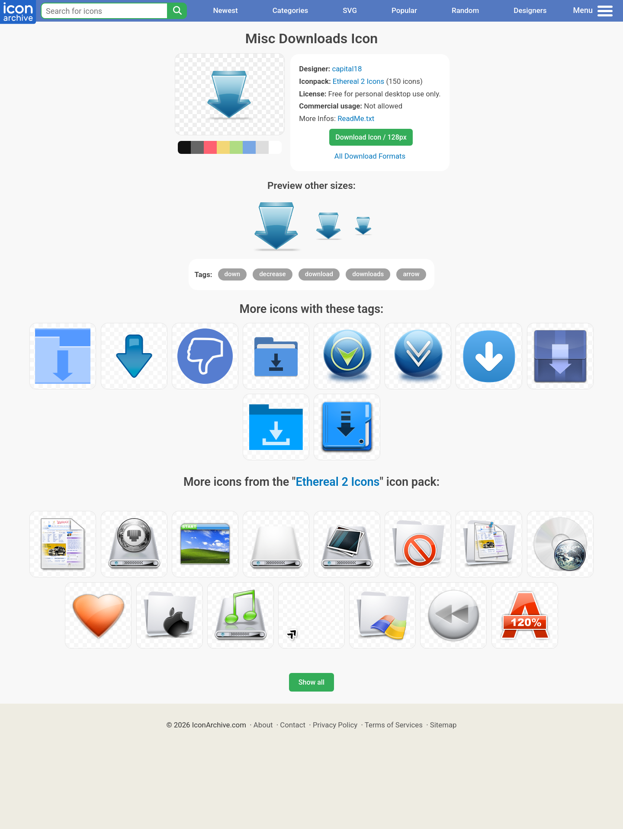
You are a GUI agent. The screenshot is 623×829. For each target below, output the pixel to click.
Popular (404, 10)
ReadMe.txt (355, 118)
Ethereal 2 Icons (358, 81)
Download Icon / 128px (370, 137)
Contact (292, 725)
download (319, 274)
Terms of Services (394, 725)
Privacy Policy (335, 725)
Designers (530, 10)
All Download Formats (370, 156)
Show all (311, 682)
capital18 (347, 68)
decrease (272, 274)
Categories (290, 10)
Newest (225, 10)
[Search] (177, 11)
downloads (368, 274)
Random (465, 10)
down (232, 274)
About (263, 725)
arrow (411, 274)
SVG (350, 10)
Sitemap (443, 725)
